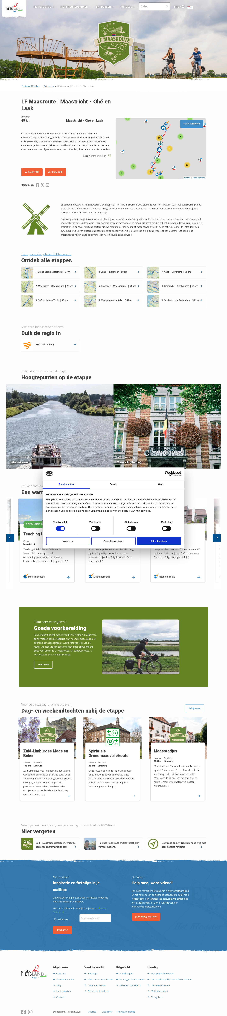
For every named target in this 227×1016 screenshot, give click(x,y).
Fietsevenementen (160, 985)
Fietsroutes (42, 7)
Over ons (61, 973)
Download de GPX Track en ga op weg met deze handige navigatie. (184, 844)
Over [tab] (160, 484)
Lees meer (43, 664)
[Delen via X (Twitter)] (42, 185)
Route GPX (56, 171)
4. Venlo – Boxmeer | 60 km (119, 271)
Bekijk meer (195, 708)
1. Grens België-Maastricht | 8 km (55, 271)
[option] (113, 425)
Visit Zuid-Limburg (55, 344)
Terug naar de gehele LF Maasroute (46, 254)
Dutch (189, 7)
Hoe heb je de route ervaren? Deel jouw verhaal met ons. (119, 844)
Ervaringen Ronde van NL (132, 979)
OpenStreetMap (199, 178)
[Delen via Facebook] (37, 185)
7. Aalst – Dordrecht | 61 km (182, 271)
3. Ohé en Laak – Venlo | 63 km (55, 300)
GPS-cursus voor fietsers (100, 979)
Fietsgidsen (156, 997)
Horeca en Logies (97, 985)
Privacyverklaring (126, 1012)
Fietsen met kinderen (98, 991)
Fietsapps (93, 973)
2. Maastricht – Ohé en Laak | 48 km (55, 286)
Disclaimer (107, 1012)
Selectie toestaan (113, 541)
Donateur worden (65, 979)
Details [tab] (113, 484)
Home (14, 7)
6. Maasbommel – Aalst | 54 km (119, 300)
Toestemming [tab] (66, 484)
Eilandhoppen (126, 973)
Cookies (92, 1012)
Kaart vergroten (191, 123)
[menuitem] (14, 7)
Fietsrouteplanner (74, 7)
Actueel (126, 7)
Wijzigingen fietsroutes (162, 973)
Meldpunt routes (159, 991)
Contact (60, 997)
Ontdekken (103, 7)
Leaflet (186, 178)
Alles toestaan (159, 541)
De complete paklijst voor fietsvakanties (171, 979)
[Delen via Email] (47, 185)
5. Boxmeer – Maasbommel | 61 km (119, 286)
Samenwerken (63, 991)
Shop (177, 7)
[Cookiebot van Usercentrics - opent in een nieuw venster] (167, 473)
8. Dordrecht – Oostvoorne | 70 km (182, 286)
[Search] (154, 6)
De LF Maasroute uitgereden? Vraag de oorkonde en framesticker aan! (55, 844)
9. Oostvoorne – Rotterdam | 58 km (182, 300)
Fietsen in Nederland (129, 985)
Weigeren (68, 541)
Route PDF (33, 171)
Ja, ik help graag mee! (146, 916)
